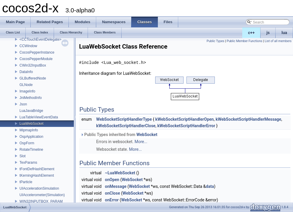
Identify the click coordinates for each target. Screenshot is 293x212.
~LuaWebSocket (120, 172)
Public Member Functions (244, 41)
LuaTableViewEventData (38, 117)
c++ (251, 32)
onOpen (112, 179)
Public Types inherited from (119, 134)
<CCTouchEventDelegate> (40, 39)
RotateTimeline (31, 150)
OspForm (26, 143)
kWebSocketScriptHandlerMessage (248, 119)
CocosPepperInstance (36, 52)
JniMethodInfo (30, 98)
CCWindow (28, 46)
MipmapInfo (28, 130)
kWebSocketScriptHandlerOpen (184, 119)
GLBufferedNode (32, 78)
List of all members (278, 41)
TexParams (28, 162)
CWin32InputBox (32, 65)
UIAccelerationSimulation (39, 188)
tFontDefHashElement (36, 169)
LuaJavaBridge (31, 111)
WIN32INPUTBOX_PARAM (41, 201)
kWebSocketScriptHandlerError (186, 125)
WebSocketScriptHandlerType (124, 119)
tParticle (25, 182)
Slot (22, 156)
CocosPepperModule (36, 59)
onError (112, 200)
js (268, 32)
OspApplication (31, 137)
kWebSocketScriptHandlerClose (125, 125)
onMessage (116, 186)
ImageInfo (27, 91)
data (210, 186)
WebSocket (146, 134)
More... (141, 141)
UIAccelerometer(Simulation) (42, 195)
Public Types (215, 41)
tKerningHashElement (36, 175)
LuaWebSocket (31, 124)
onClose (112, 193)
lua (284, 32)
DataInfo (26, 72)
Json (23, 104)
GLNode (26, 85)
